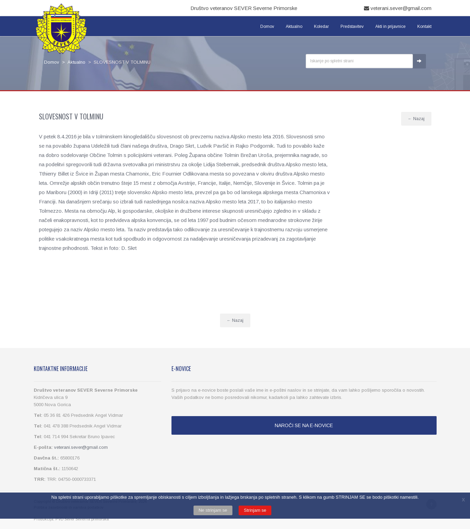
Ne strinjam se (213, 510)
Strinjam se (255, 510)
